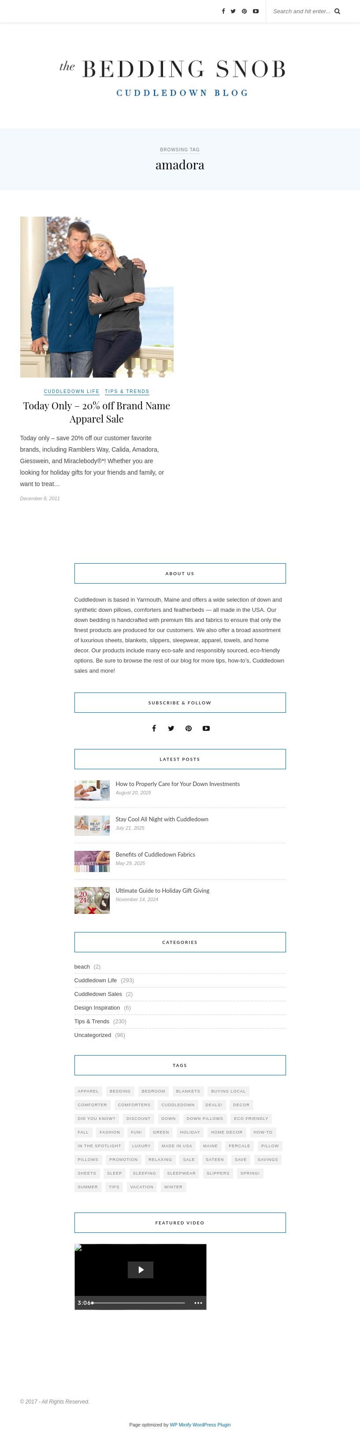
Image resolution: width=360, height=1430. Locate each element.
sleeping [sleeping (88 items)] (144, 1173)
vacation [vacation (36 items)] (142, 1187)
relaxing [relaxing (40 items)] (160, 1159)
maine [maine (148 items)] (210, 1146)
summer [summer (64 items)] (88, 1187)
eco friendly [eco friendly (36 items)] (251, 1118)
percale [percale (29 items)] (239, 1146)
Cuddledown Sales (98, 994)
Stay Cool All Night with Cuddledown (163, 819)
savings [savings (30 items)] (268, 1159)
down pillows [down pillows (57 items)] (205, 1118)
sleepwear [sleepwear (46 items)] (181, 1173)
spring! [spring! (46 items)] (250, 1173)
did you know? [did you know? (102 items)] (97, 1118)
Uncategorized (92, 1035)
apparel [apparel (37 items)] (88, 1091)
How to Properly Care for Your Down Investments (178, 783)
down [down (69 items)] (169, 1118)
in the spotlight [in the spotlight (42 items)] (100, 1146)
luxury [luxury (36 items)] (141, 1146)
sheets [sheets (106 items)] (87, 1173)
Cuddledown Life (72, 391)
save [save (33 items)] (241, 1159)
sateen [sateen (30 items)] (215, 1159)
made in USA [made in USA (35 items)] (177, 1146)
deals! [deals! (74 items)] (214, 1105)
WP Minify (181, 1424)
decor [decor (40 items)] (241, 1105)
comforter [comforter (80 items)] (93, 1105)
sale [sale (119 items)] (189, 1159)
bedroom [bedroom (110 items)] (154, 1091)
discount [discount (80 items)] (138, 1118)
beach (82, 966)
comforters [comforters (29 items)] (134, 1105)
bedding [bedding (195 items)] (120, 1091)
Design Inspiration (97, 1007)
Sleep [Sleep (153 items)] (114, 1173)
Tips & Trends (127, 391)
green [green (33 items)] (161, 1132)
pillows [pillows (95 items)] (88, 1159)
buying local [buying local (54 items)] (228, 1091)
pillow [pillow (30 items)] (270, 1146)
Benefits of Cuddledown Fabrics (156, 854)
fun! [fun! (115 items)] (136, 1132)
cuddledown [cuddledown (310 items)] (178, 1105)
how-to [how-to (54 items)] (263, 1132)
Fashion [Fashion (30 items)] (110, 1132)
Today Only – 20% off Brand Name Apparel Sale (96, 412)
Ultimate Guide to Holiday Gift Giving (163, 890)
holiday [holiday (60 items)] (190, 1132)
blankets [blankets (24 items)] (188, 1091)
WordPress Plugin (211, 1424)
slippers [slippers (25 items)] (218, 1173)
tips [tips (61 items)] (114, 1187)
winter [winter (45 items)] (173, 1187)
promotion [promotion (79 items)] (123, 1159)
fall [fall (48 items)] (83, 1132)
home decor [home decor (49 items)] (227, 1132)
